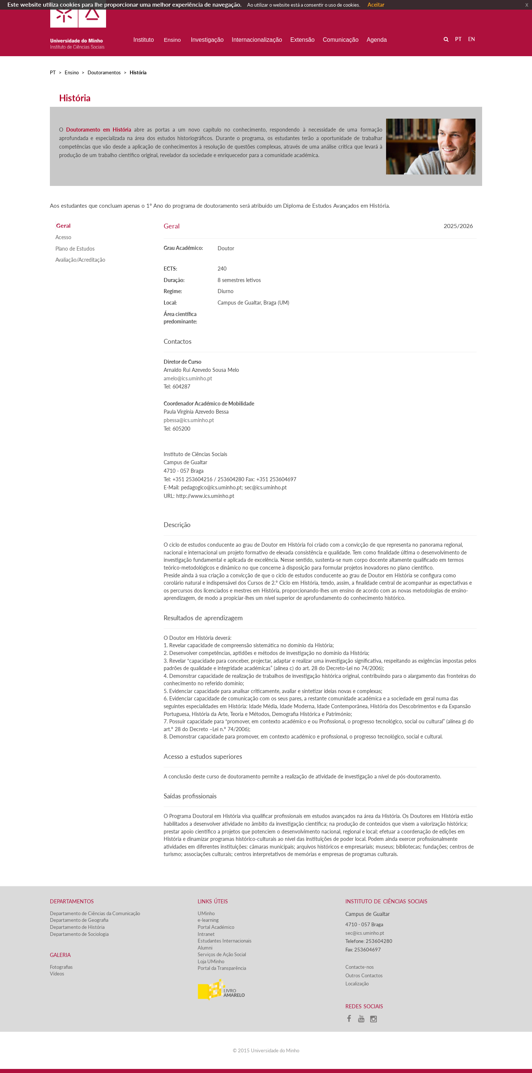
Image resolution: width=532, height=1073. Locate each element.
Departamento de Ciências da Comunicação (95, 913)
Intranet (206, 934)
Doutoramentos (104, 72)
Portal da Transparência (222, 968)
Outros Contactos (364, 975)
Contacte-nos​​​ (359, 967)
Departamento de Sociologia (79, 934)
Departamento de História (77, 927)
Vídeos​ (57, 974)
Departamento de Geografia (79, 920)
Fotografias (61, 967)
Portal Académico (216, 927)
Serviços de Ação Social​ (222, 954)
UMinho (206, 913)
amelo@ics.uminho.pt (188, 378)
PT (53, 72)
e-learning (208, 920)
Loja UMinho (211, 961)
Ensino (72, 72)
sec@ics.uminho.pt (364, 933)
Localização (357, 984)
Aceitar (376, 4)
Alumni (205, 948)
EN (471, 39)
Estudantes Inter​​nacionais (225, 941)
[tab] (104, 225)
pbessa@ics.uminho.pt (189, 420)
